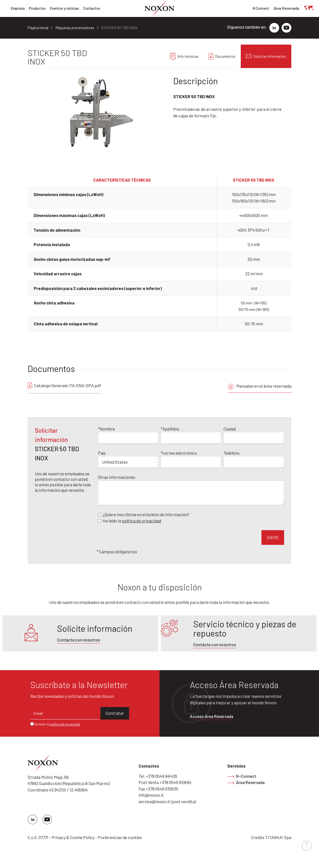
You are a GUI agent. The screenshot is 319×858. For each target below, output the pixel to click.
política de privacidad (141, 519)
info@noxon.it (151, 793)
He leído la (132, 519)
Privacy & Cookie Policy (73, 836)
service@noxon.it (154, 799)
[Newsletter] (99, 513)
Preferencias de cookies (120, 836)
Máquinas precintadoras (74, 27)
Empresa (18, 8)
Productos (37, 8)
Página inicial (38, 27)
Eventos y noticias (64, 8)
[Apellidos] (191, 437)
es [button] (306, 8)
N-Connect (241, 774)
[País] (128, 461)
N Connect (260, 8)
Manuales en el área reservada (259, 386)
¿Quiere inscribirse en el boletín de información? (146, 512)
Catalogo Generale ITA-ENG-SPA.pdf (67, 385)
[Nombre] (128, 437)
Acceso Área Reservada (211, 715)
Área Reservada (286, 8)
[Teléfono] (254, 461)
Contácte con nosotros (78, 638)
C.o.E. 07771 (38, 836)
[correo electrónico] (191, 461)
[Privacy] (99, 519)
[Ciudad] (254, 437)
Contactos (91, 8)
